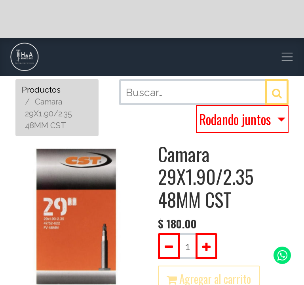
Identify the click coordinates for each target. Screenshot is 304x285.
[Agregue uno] (206, 246)
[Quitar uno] (169, 246)
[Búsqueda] (277, 92)
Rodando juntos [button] (236, 119)
